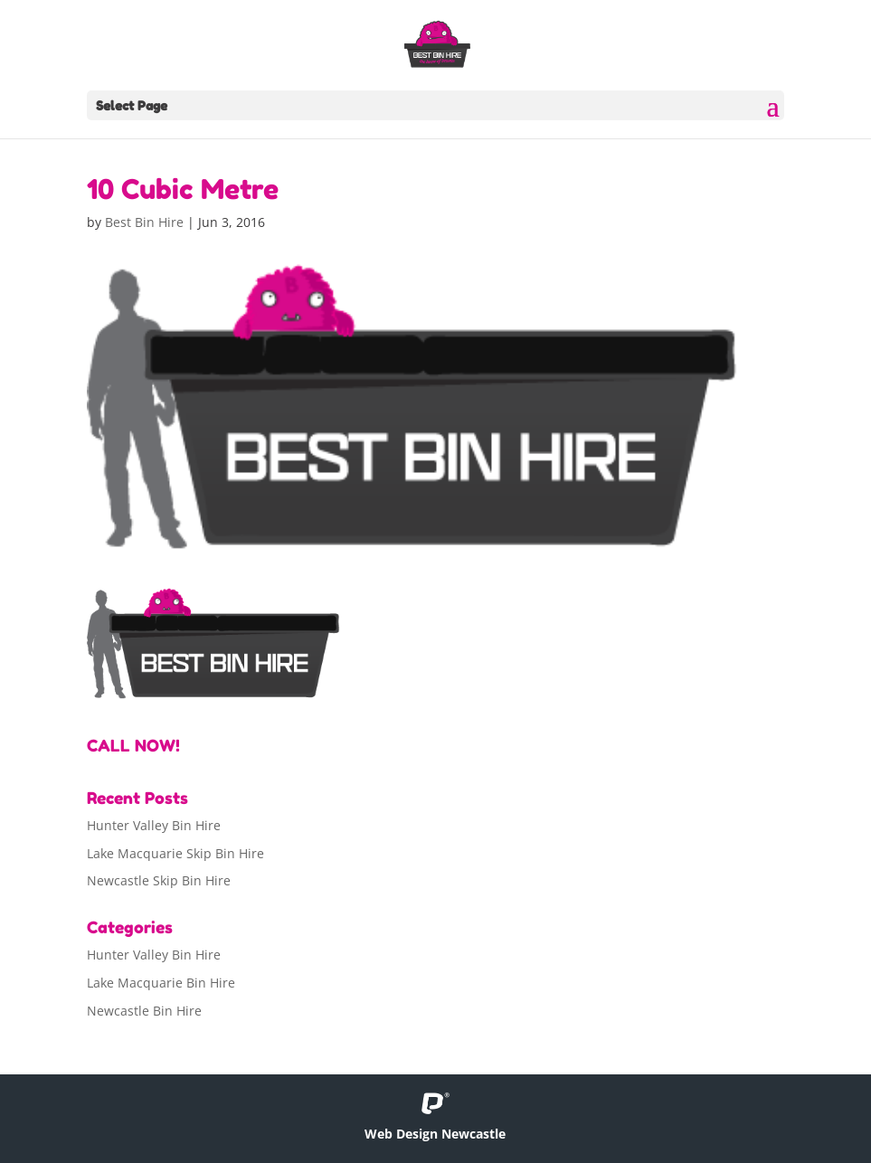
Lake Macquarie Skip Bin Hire (175, 853)
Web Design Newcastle (435, 1133)
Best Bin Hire (144, 222)
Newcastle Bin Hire (144, 1010)
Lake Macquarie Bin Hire (161, 982)
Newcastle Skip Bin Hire (159, 880)
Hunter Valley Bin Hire (154, 825)
